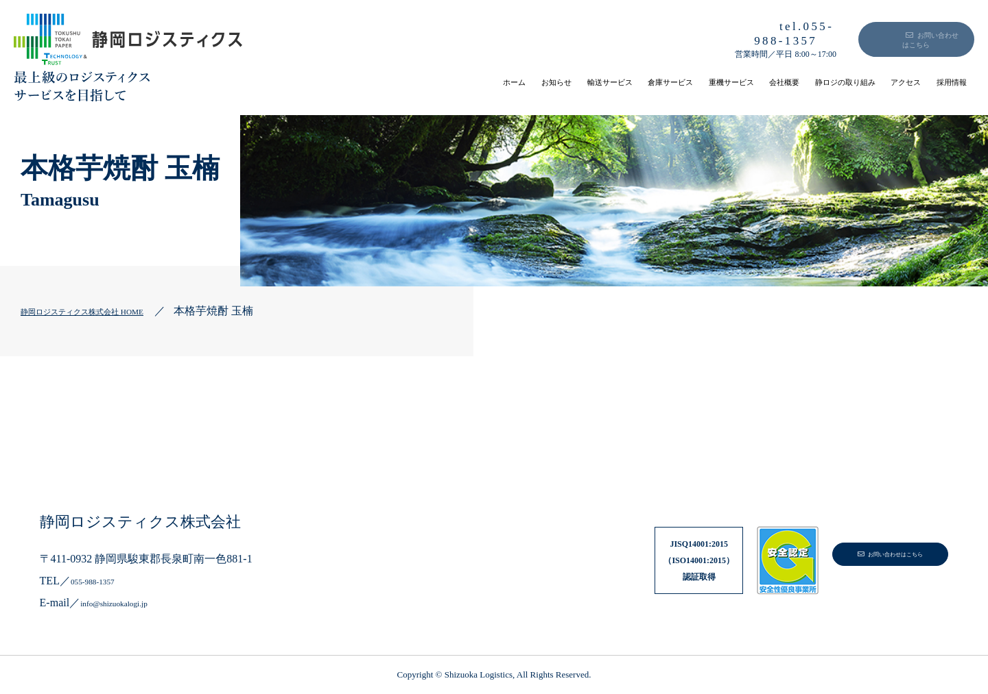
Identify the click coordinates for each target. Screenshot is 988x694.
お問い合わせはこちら (900, 35)
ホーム (310, 82)
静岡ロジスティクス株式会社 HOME (109, 311)
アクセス (875, 82)
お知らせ (370, 82)
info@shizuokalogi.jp (128, 602)
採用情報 (941, 82)
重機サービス (623, 82)
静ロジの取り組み (788, 82)
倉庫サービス (535, 82)
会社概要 (700, 82)
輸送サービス (447, 82)
